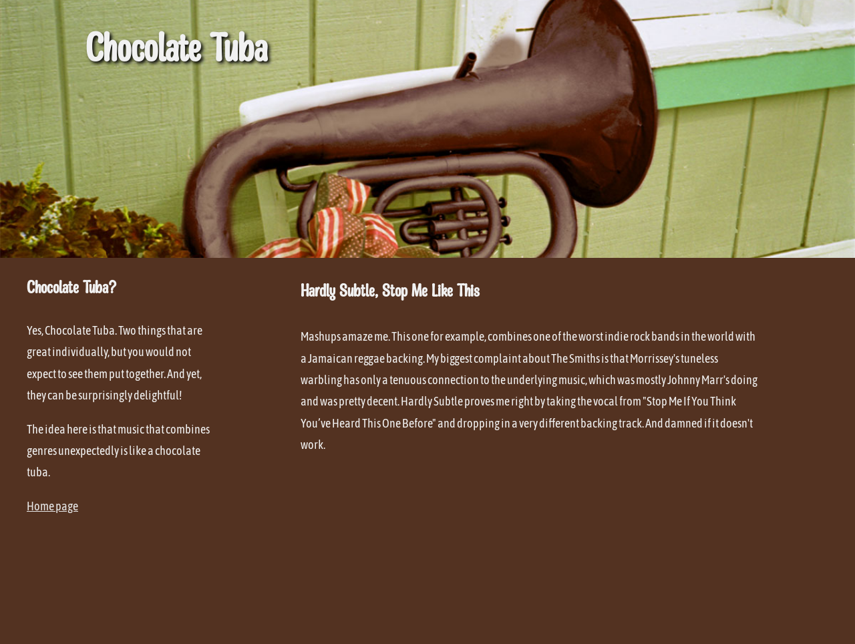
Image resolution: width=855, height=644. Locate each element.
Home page (52, 506)
